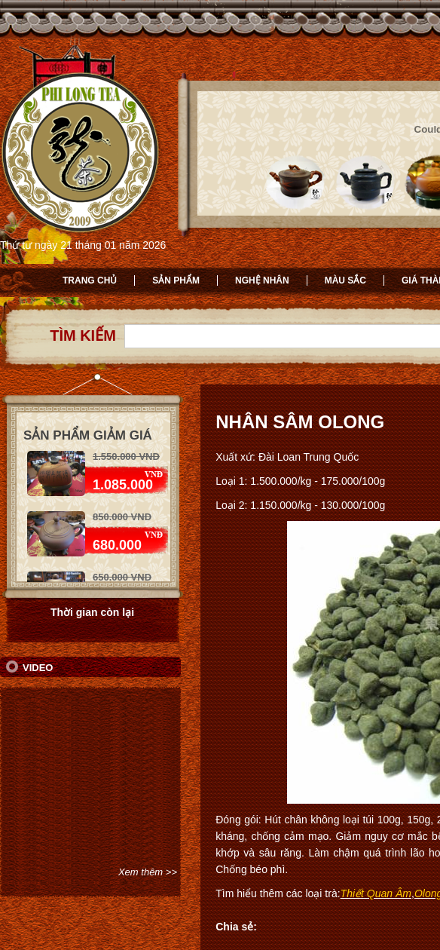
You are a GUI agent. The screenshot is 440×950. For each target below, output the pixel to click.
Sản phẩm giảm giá (87, 435)
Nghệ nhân (262, 280)
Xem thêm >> (147, 872)
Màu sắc (345, 280)
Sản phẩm (176, 280)
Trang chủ (90, 280)
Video (38, 667)
